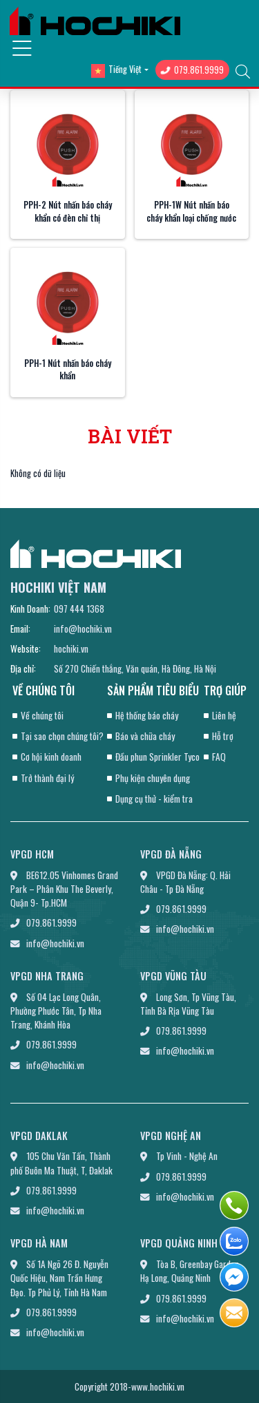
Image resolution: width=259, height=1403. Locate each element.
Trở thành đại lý (47, 778)
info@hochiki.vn (83, 628)
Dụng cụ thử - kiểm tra (154, 798)
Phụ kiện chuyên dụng (152, 778)
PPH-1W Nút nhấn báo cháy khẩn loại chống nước (191, 211)
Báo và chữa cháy (145, 736)
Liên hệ (224, 715)
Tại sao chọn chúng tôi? (62, 736)
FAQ (219, 756)
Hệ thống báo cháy (146, 715)
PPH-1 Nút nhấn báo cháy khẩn (67, 370)
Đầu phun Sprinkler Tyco (157, 756)
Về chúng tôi (42, 715)
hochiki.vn (71, 648)
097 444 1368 (79, 608)
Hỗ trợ (222, 736)
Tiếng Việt (116, 70)
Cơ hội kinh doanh (51, 756)
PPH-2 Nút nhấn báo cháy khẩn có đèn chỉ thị (67, 211)
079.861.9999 (192, 69)
